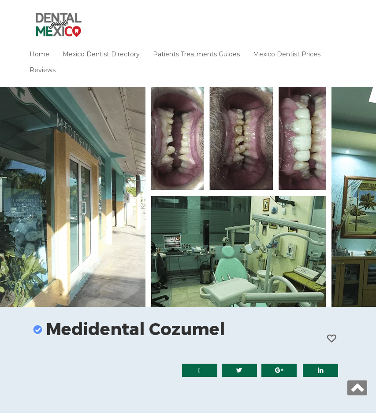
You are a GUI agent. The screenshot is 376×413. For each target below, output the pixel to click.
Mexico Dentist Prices (286, 54)
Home (39, 54)
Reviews (43, 70)
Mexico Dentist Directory (101, 54)
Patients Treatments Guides (196, 54)
